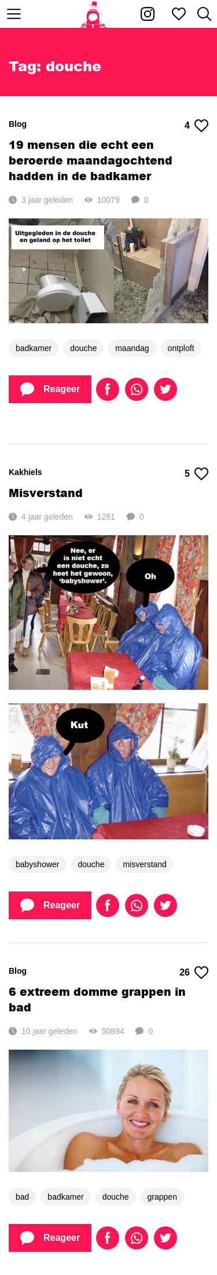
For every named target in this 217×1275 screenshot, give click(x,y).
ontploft (181, 348)
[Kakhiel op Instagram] (147, 14)
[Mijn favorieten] (179, 14)
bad (22, 1196)
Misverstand (46, 492)
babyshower (38, 864)
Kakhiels (25, 472)
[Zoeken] (204, 14)
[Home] (93, 14)
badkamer (34, 348)
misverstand (144, 864)
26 (193, 972)
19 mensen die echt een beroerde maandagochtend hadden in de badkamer (90, 160)
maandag (132, 348)
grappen (162, 1196)
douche (83, 348)
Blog (18, 124)
